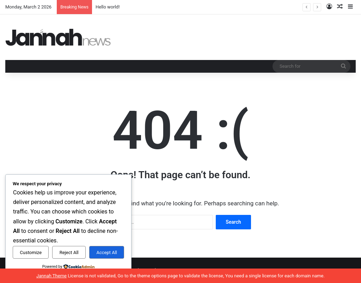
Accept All (106, 252)
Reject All (69, 252)
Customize (31, 252)
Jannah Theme (51, 275)
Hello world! (108, 7)
